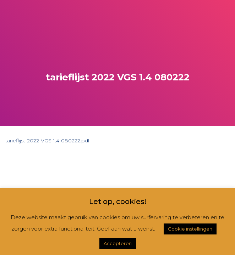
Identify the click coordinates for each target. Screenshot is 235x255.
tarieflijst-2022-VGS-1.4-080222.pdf (47, 140)
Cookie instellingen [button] (190, 229)
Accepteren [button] (118, 243)
